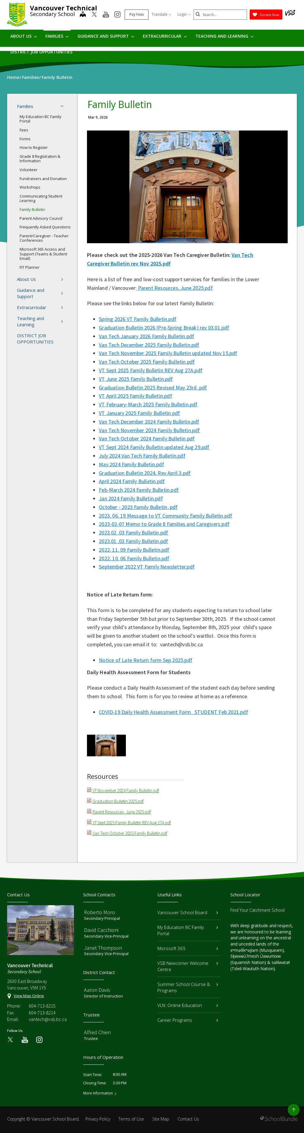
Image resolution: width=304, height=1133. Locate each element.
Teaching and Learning (224, 36)
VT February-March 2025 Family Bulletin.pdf (148, 404)
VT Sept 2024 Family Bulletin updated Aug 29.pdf (154, 447)
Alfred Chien (97, 1032)
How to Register (34, 147)
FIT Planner (29, 267)
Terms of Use (131, 1119)
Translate (161, 14)
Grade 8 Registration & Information (40, 159)
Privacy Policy (98, 1119)
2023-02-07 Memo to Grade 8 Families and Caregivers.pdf (164, 524)
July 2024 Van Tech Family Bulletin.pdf (142, 455)
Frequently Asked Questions (45, 227)
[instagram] (117, 15)
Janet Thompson (103, 947)
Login (184, 14)
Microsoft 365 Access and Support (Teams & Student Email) (43, 253)
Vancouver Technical (63, 8)
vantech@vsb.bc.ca (48, 1019)
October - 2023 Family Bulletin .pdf (138, 507)
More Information (98, 1093)
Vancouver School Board (187, 912)
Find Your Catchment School (257, 910)
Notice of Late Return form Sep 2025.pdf (145, 660)
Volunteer (28, 169)
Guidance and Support (105, 36)
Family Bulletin (32, 209)
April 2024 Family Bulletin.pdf (132, 481)
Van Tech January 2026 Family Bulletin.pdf (146, 336)
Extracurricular (165, 36)
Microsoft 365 (187, 948)
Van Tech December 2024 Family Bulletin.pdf (149, 421)
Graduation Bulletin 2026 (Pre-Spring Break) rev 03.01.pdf (164, 327)
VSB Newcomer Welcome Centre (187, 966)
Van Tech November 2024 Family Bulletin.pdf (149, 430)
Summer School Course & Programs (187, 987)
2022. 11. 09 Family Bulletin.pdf (134, 549)
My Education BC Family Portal (40, 119)
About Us (23, 36)
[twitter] (94, 15)
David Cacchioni (101, 930)
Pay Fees (136, 14)
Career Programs (187, 1020)
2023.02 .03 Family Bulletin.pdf (133, 532)
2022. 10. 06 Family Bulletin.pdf (134, 558)
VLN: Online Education (187, 1005)
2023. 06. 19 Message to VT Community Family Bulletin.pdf (165, 515)
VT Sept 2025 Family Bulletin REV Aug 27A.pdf (150, 370)
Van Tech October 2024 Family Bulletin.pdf (147, 438)
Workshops (30, 187)
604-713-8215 (42, 1006)
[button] (64, 106)
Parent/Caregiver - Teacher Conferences (44, 238)
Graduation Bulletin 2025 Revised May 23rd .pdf (153, 387)
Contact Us (188, 1119)
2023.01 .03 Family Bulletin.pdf (133, 541)
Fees (24, 130)
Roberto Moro (99, 912)
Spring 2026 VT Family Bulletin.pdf (137, 319)
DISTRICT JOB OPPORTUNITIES (41, 52)
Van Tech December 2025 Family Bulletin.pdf (149, 344)
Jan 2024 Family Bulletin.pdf (131, 498)
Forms (25, 138)
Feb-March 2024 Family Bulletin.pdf (139, 489)
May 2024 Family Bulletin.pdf (131, 464)
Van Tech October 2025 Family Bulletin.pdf (147, 361)
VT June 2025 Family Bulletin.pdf (136, 378)
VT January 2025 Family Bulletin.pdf (139, 413)
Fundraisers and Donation (43, 178)
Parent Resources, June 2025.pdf (175, 287)
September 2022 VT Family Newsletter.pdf (147, 566)
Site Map (160, 1119)
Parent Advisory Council (41, 218)
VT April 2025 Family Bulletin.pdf (135, 395)
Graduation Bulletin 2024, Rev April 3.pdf (145, 473)
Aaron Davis (97, 989)
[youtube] (106, 15)
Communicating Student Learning (41, 198)
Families (57, 36)
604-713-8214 (42, 1013)
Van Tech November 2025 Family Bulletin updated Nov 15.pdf (168, 353)
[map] (83, 15)
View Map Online (29, 995)
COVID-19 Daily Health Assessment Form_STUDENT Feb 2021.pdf (173, 712)
